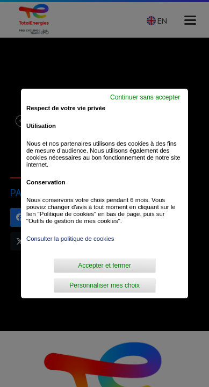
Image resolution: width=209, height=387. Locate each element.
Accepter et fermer (104, 265)
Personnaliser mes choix (104, 285)
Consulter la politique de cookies (70, 238)
